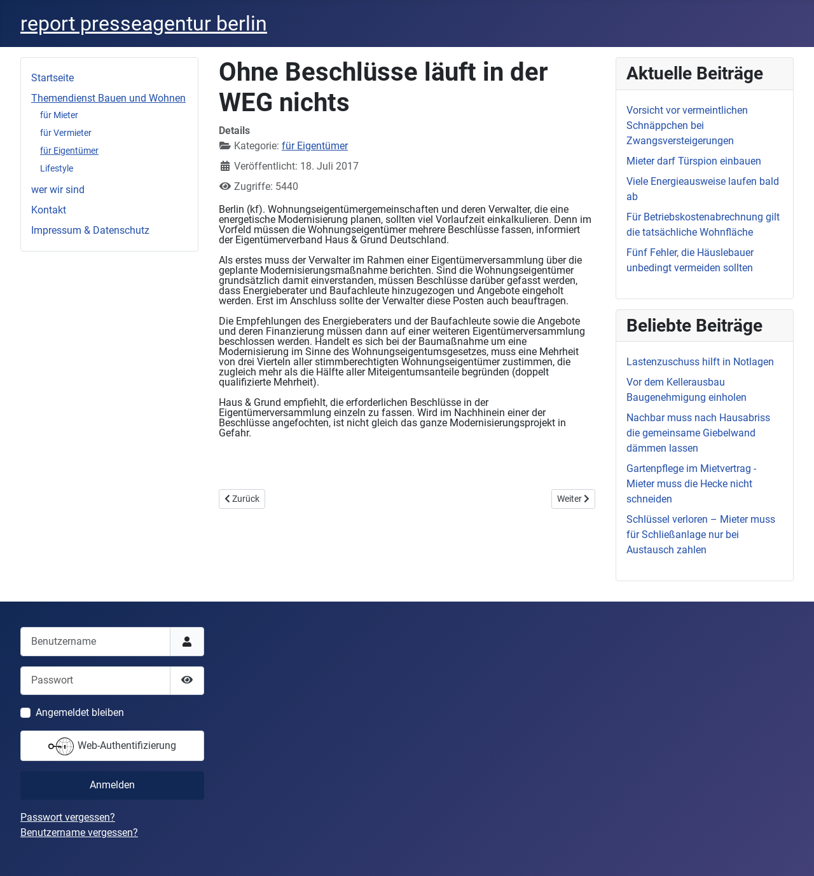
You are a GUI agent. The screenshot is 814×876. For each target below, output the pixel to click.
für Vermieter (66, 133)
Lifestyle (56, 168)
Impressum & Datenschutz (90, 230)
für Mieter (59, 115)
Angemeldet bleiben (80, 712)
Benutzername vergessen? (79, 832)
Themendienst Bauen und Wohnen (108, 98)
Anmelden (112, 785)
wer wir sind (58, 190)
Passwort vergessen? (67, 817)
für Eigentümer (69, 150)
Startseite (52, 78)
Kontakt (48, 210)
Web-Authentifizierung (112, 746)
